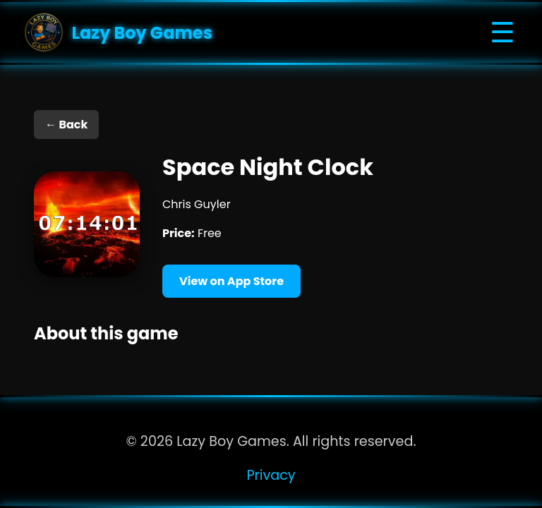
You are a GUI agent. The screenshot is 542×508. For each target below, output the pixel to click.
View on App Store (231, 281)
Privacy (270, 475)
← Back (66, 124)
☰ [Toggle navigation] (502, 32)
